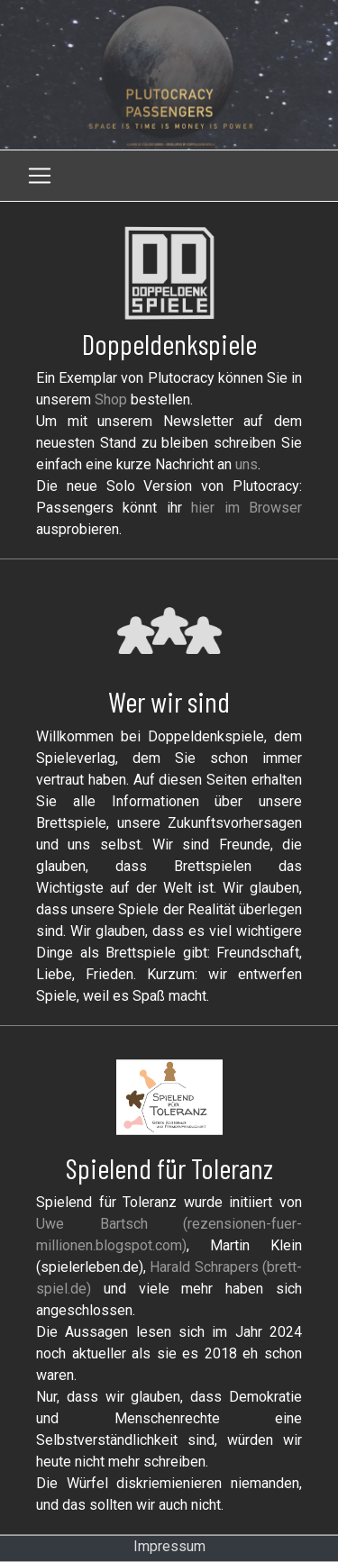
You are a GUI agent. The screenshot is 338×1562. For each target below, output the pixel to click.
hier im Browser (246, 507)
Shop (111, 399)
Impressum (169, 1546)
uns (246, 464)
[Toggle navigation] (39, 176)
